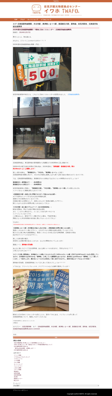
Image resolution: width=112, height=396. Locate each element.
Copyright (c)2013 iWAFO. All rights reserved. (82, 394)
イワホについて (46, 19)
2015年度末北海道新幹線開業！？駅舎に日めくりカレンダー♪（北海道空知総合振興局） (43, 29)
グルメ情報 (17, 362)
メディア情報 (17, 369)
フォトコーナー (18, 366)
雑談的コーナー (18, 378)
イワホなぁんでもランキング (22, 357)
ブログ (22, 19)
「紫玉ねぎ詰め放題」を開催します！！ (25, 348)
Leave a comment (34, 329)
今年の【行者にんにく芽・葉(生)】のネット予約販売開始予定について (33, 344)
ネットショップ (32, 19)
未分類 (16, 377)
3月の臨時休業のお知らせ (21, 346)
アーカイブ (16, 383)
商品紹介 (16, 371)
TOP (15, 19)
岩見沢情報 (17, 373)
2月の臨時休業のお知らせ (21, 350)
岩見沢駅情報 (26, 326)
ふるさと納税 (17, 367)
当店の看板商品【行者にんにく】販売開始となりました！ (30, 343)
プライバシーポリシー (20, 390)
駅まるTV (16, 380)
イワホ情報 (17, 360)
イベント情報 (17, 355)
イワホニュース (18, 358)
